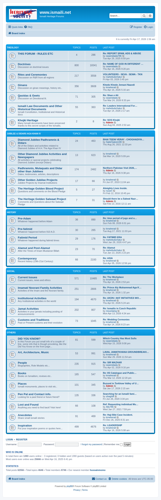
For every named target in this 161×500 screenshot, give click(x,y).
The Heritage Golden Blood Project (41, 188)
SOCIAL (11, 271)
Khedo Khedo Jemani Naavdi (119, 85)
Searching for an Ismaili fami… (120, 394)
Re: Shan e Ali (110, 95)
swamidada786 (114, 56)
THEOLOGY (13, 47)
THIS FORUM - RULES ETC (35, 53)
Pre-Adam (24, 218)
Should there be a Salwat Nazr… (120, 198)
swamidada (112, 66)
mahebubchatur (114, 77)
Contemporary (27, 258)
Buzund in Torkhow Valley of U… (121, 383)
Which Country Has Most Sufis (119, 338)
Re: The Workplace (113, 277)
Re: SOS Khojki (111, 120)
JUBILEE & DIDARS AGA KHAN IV (24, 134)
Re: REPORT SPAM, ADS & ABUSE (122, 53)
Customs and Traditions (33, 319)
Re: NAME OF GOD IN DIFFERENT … (123, 64)
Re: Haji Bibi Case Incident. (118, 415)
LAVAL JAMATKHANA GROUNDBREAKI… (126, 352)
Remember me (113, 444)
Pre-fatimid (25, 229)
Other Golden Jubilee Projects (37, 180)
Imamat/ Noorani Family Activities (40, 287)
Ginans (22, 85)
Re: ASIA (108, 258)
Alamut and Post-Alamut (34, 248)
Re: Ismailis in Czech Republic (119, 308)
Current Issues (27, 277)
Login (9, 439)
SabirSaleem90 (114, 142)
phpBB (69, 486)
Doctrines (24, 64)
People (22, 362)
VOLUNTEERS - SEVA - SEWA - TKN (122, 74)
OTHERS (11, 332)
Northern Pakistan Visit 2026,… (120, 168)
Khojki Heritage (28, 120)
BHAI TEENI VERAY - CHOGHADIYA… (123, 139)
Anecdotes (25, 415)
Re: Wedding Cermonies (116, 319)
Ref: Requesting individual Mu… (120, 404)
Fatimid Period (27, 237)
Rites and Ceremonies (32, 74)
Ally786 (110, 407)
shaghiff (110, 396)
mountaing (111, 311)
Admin (109, 122)
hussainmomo (98, 470)
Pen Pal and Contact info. (34, 394)
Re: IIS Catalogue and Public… (119, 373)
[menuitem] (28, 27)
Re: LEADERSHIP (112, 425)
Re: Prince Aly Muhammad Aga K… (122, 287)
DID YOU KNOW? (29, 338)
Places (22, 383)
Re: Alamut (109, 247)
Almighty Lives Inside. (115, 188)
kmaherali (111, 87)
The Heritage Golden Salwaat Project (42, 199)
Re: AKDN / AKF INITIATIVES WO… (122, 298)
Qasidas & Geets (29, 95)
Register (21, 439)
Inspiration (25, 425)
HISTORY (11, 212)
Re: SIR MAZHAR (112, 362)
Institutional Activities (32, 298)
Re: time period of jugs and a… (120, 218)
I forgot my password (91, 444)
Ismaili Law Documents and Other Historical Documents (40, 107)
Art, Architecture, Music (33, 352)
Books (22, 373)
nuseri (109, 190)
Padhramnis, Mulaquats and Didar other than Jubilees (40, 170)
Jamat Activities (28, 308)
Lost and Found (28, 404)
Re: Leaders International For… (120, 105)
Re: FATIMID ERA (112, 237)
